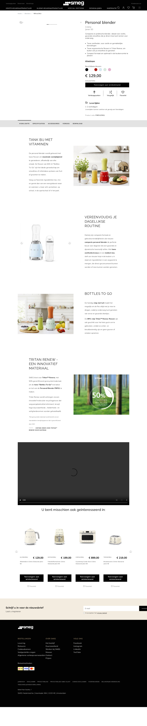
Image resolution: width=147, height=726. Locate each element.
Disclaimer (31, 681)
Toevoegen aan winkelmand (107, 85)
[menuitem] (19, 8)
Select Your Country (24, 689)
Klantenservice (136, 3)
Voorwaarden (93, 681)
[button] (20, 22)
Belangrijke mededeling (111, 681)
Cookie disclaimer (79, 681)
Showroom (21, 3)
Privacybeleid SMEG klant (60, 681)
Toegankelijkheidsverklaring (29, 684)
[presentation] (73, 473)
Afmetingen (90, 61)
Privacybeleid (42, 681)
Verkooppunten (11, 3)
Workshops (30, 3)
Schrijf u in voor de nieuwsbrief (24, 607)
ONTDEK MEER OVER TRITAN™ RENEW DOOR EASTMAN (43, 429)
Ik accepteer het (96, 613)
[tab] (24, 123)
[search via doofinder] (118, 8)
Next (69, 242)
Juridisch (21, 681)
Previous (21, 242)
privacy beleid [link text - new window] (102, 613)
